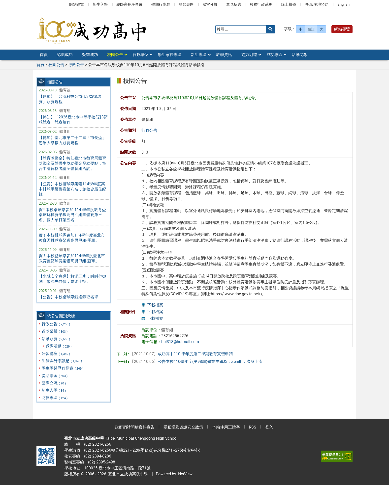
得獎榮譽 (55, 331)
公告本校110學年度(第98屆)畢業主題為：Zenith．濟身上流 (196, 361)
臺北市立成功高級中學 (127, 474)
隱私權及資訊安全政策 (183, 427)
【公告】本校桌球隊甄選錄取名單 (68, 297)
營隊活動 (59, 346)
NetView (185, 474)
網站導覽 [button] (342, 29)
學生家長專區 (170, 54)
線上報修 (288, 4)
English (343, 4)
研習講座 (56, 353)
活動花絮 (300, 54)
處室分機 (209, 4)
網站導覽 (76, 4)
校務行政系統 (261, 4)
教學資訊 (224, 54)
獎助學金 (55, 375)
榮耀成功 (90, 54)
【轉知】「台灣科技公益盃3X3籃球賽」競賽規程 (70, 99)
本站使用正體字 (226, 427)
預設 (311, 29)
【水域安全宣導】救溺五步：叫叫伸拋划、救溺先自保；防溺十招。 (72, 279)
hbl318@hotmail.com (180, 341)
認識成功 (65, 54)
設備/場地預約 (316, 4)
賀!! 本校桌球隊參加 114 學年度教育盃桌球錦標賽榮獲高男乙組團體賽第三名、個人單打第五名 (72, 214)
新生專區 (199, 54)
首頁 (44, 54)
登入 (269, 427)
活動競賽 (56, 338)
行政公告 (56, 324)
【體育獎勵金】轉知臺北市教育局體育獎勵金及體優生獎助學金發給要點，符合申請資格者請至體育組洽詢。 (72, 163)
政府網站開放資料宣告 (135, 427)
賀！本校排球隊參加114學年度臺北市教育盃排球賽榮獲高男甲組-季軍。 (72, 238)
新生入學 (100, 4)
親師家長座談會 (129, 4)
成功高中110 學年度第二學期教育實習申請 (181, 353)
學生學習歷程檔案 (63, 368)
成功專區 (274, 54)
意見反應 (233, 4)
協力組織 (249, 54)
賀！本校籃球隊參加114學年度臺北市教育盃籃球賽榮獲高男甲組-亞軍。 (72, 258)
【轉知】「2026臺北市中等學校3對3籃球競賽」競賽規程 (73, 120)
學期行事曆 (160, 4)
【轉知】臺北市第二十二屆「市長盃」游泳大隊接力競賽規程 (72, 140)
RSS (252, 427)
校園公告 (115, 54)
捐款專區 (186, 4)
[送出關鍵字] (270, 29)
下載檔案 (155, 305)
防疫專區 (55, 397)
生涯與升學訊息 (62, 360)
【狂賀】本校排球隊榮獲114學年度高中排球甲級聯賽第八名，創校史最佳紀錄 (72, 189)
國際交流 (54, 383)
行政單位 (140, 54)
